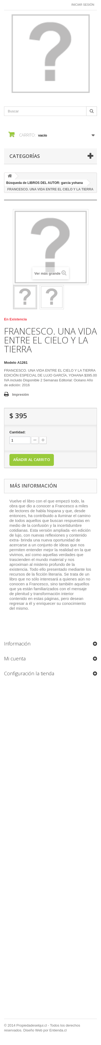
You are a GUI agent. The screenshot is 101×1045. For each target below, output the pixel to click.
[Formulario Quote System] (50, 849)
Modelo (10, 363)
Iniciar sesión (82, 4)
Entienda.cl (58, 1030)
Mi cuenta (15, 658)
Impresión (20, 394)
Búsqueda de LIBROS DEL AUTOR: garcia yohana (44, 183)
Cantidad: (17, 432)
